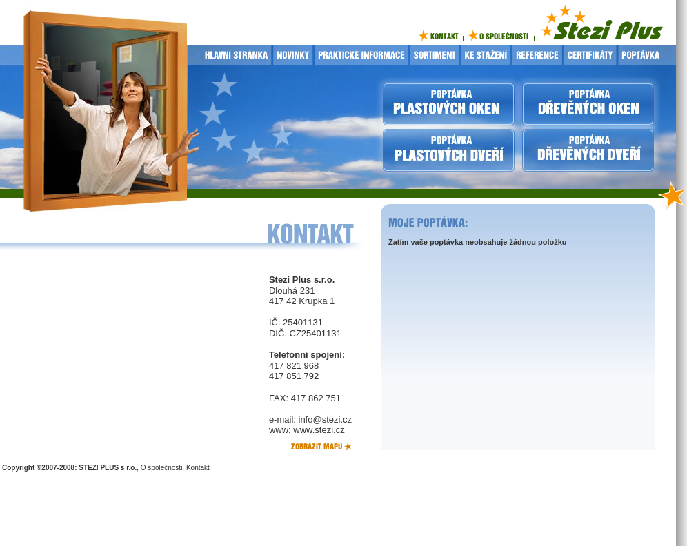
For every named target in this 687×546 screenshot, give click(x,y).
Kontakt (198, 468)
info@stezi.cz (325, 419)
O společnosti (162, 468)
